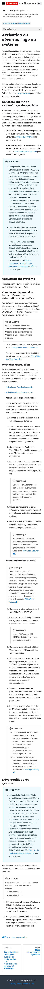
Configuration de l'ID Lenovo (24, 348)
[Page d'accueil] (4, 10)
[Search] (39, 3)
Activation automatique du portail (19, 393)
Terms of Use (28, 984)
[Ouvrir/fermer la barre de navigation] (3, 3)
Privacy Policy (16, 984)
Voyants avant (24, 93)
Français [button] (29, 3)
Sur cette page (9, 29)
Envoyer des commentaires (14, 937)
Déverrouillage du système (26, 152)
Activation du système (23, 137)
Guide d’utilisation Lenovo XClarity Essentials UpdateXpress (21, 263)
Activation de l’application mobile (19, 387)
